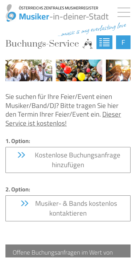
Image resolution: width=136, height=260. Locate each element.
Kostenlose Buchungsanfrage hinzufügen (68, 159)
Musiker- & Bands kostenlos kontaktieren (68, 208)
